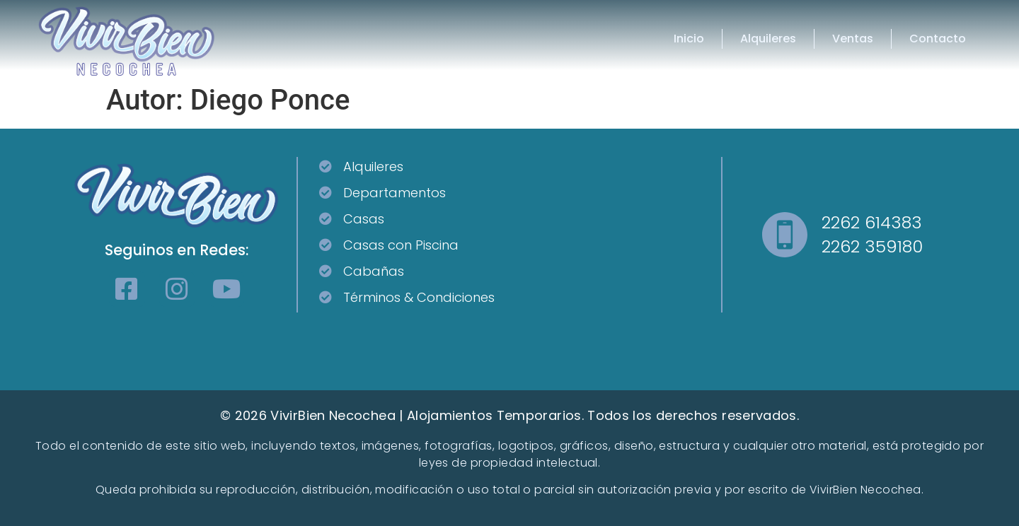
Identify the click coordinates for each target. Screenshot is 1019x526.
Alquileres (768, 38)
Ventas (852, 38)
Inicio (689, 38)
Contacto (937, 38)
